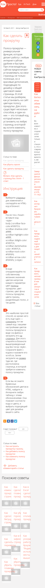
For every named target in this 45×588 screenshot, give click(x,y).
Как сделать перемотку (10, 542)
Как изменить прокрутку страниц (9, 491)
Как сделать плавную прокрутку (19, 491)
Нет (9, 432)
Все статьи (37, 304)
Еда (19, 4)
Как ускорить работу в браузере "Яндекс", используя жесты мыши (29, 547)
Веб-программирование (25, 18)
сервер (22, 358)
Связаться (38, 32)
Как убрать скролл (11, 164)
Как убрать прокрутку (19, 562)
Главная (2, 18)
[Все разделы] (43, 4)
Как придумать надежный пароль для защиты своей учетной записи (37, 246)
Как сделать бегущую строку (9, 517)
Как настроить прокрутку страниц (14, 447)
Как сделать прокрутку (13, 168)
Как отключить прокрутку (29, 516)
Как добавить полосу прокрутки (15, 452)
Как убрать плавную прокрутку (9, 566)
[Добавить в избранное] (27, 35)
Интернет (11, 18)
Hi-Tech (27, 4)
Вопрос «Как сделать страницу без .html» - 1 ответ (13, 178)
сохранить (11, 321)
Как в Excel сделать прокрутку (28, 491)
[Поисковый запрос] (31, 10)
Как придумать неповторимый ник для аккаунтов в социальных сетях (37, 282)
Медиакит (38, 26)
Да (23, 429)
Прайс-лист (38, 29)
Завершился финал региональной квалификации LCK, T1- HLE (37, 183)
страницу (20, 197)
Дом (34, 4)
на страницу (14, 337)
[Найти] (42, 10)
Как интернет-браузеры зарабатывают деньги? (37, 213)
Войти (41, 14)
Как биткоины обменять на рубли (37, 105)
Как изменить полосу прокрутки (15, 457)
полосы (14, 285)
